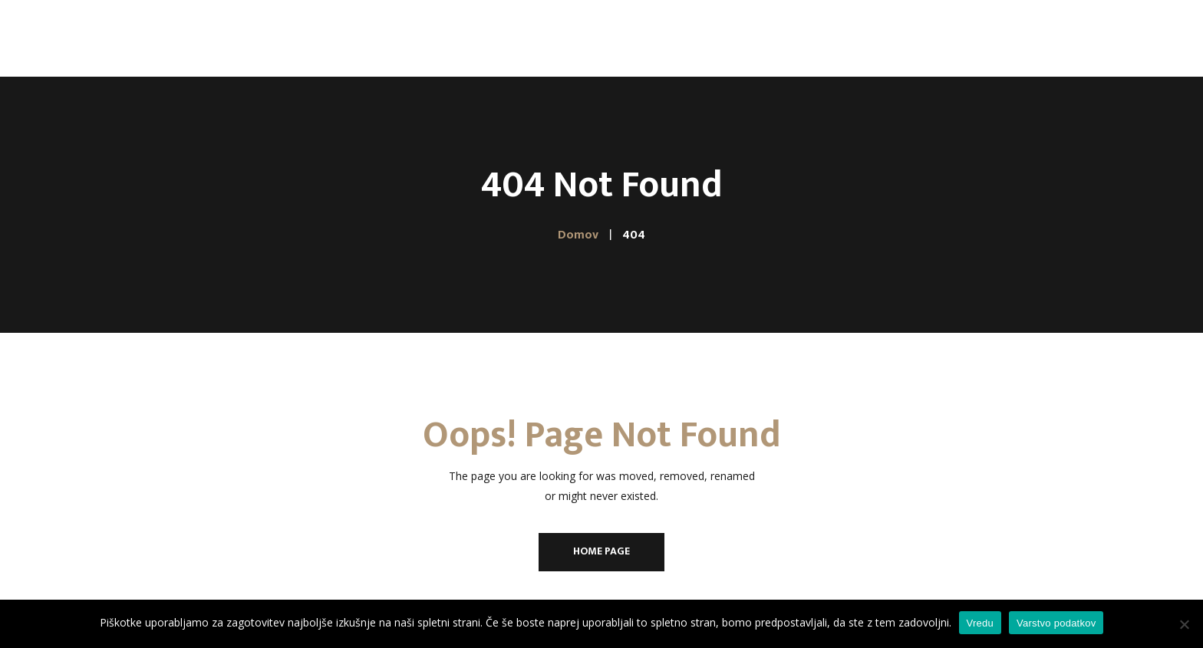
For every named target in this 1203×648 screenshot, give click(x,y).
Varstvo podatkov (1056, 623)
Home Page (601, 551)
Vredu (980, 623)
